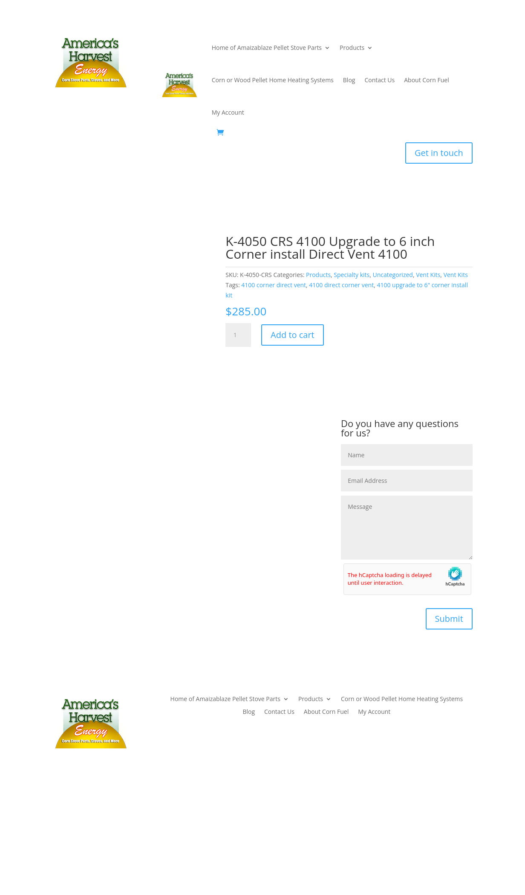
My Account (228, 112)
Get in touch (439, 153)
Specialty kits (351, 275)
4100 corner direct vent (273, 285)
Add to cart (292, 335)
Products (352, 47)
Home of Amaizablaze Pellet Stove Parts (267, 47)
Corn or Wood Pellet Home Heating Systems (273, 80)
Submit (449, 618)
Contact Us (379, 80)
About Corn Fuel (426, 80)
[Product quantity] (238, 335)
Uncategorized (392, 275)
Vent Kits (428, 275)
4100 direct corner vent (341, 285)
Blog (349, 80)
